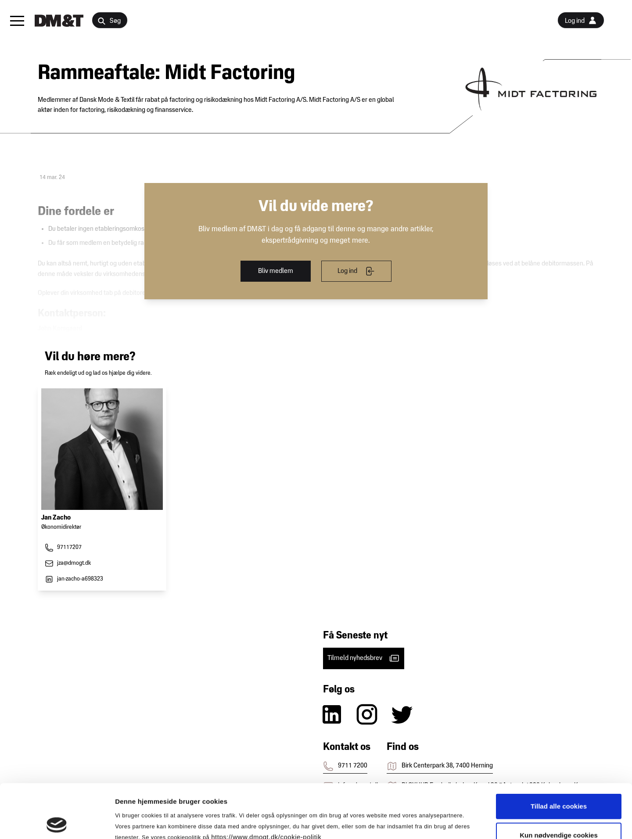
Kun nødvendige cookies (559, 781)
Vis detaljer (456, 821)
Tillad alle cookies (559, 752)
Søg (109, 21)
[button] (17, 20)
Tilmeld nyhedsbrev (363, 658)
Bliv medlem (275, 271)
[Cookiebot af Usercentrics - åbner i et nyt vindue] (56, 821)
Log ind (356, 271)
